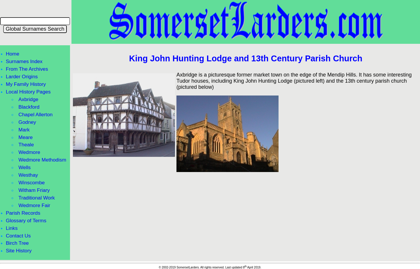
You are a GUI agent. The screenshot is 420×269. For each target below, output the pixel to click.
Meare (25, 137)
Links (12, 228)
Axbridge (28, 99)
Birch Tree (17, 243)
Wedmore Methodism (42, 160)
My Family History (26, 84)
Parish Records (23, 213)
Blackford (28, 107)
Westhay (28, 175)
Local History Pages (28, 92)
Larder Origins (22, 76)
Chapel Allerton (35, 114)
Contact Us (18, 236)
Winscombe (31, 182)
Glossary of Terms (26, 220)
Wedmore (29, 152)
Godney (27, 122)
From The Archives (27, 69)
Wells (24, 167)
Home (12, 54)
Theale (26, 144)
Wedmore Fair (34, 205)
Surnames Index (24, 61)
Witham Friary (34, 190)
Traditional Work (36, 198)
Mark (23, 130)
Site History (19, 251)
